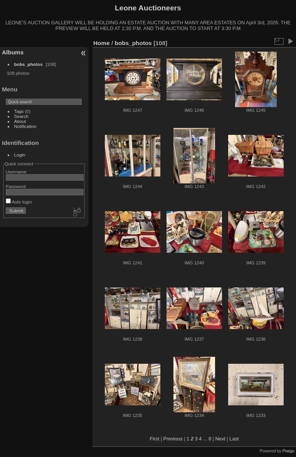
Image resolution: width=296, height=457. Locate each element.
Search (21, 116)
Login (19, 154)
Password (16, 186)
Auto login (19, 201)
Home (101, 43)
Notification (25, 126)
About (20, 121)
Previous (173, 439)
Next (220, 439)
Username (16, 171)
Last (234, 439)
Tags (19, 111)
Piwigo (288, 451)
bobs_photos (28, 64)
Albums (13, 52)
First (154, 439)
